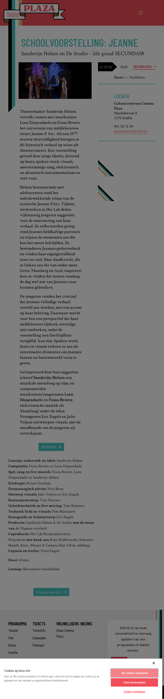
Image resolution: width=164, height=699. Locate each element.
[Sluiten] (153, 663)
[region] (81, 679)
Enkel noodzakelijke (134, 682)
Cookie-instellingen (134, 691)
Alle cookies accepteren (134, 673)
